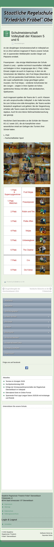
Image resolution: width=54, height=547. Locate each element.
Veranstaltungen (19, 43)
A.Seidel (16, 282)
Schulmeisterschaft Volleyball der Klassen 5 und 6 (27, 36)
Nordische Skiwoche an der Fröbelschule (41, 290)
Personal (27, 322)
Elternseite (27, 332)
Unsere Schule (27, 316)
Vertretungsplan (11, 311)
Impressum (9, 353)
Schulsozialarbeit (12, 337)
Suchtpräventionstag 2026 (15, 384)
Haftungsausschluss (11, 514)
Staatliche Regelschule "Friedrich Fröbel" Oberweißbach (9, 534)
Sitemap (7, 507)
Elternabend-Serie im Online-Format (18, 393)
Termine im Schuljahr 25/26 (15, 381)
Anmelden (8, 524)
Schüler (27, 327)
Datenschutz (8, 511)
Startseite (9, 301)
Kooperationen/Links (13, 343)
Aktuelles (8, 306)
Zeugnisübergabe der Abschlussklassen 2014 (11, 290)
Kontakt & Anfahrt (12, 348)
